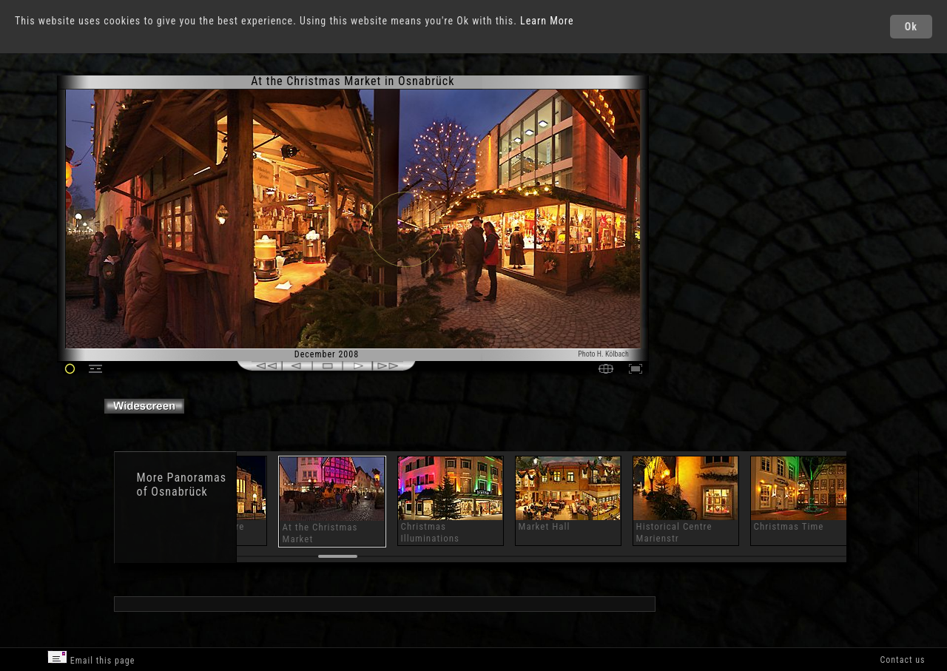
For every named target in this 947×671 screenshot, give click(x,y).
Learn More (547, 21)
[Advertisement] (712, 200)
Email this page (91, 658)
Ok (911, 27)
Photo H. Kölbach (603, 354)
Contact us (902, 660)
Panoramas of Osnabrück (181, 485)
